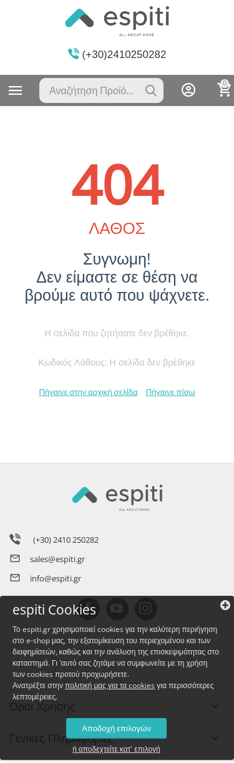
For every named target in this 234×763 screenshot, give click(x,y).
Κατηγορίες (15, 90)
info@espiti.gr (55, 578)
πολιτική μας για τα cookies (110, 685)
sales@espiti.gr (57, 559)
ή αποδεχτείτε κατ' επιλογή (116, 749)
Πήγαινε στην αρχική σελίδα (88, 391)
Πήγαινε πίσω (170, 391)
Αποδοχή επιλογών (116, 728)
